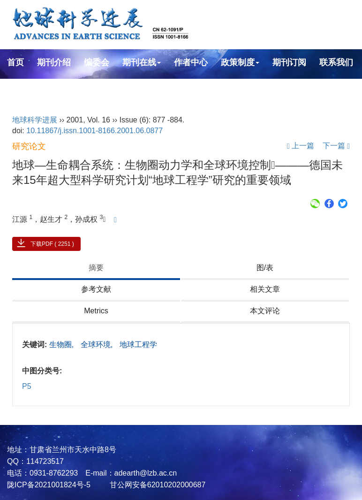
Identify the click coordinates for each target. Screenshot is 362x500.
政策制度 (240, 62)
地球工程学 (138, 344)
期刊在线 (141, 62)
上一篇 (300, 146)
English (22, 87)
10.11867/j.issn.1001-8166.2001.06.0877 (94, 131)
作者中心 (191, 62)
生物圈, (62, 344)
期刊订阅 (289, 62)
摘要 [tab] (96, 268)
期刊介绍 (54, 62)
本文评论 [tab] (265, 311)
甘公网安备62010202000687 (156, 485)
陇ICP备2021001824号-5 (48, 485)
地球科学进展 (34, 120)
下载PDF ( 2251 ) (52, 244)
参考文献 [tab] (96, 289)
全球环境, (98, 344)
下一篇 (336, 146)
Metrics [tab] (96, 311)
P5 (26, 386)
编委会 (96, 62)
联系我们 (336, 62)
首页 (15, 62)
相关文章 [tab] (265, 289)
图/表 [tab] (264, 268)
